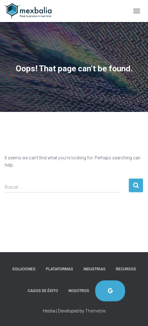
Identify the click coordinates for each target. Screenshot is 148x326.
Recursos (126, 269)
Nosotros (79, 291)
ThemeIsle (95, 310)
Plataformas (59, 269)
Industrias (95, 269)
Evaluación (110, 291)
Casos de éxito (43, 291)
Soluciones (24, 269)
